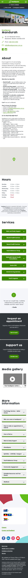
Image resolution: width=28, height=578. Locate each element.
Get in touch (14, 332)
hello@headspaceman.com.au (13, 45)
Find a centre (7, 7)
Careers (4, 527)
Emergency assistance (18, 7)
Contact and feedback (8, 530)
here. (19, 559)
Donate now (14, 356)
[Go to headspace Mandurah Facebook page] (3, 49)
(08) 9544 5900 (13, 42)
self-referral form (11, 111)
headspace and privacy (7, 551)
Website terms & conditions (8, 548)
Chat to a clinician (14, 5)
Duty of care (4, 546)
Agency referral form (8, 112)
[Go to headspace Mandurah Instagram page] (6, 49)
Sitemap (4, 553)
